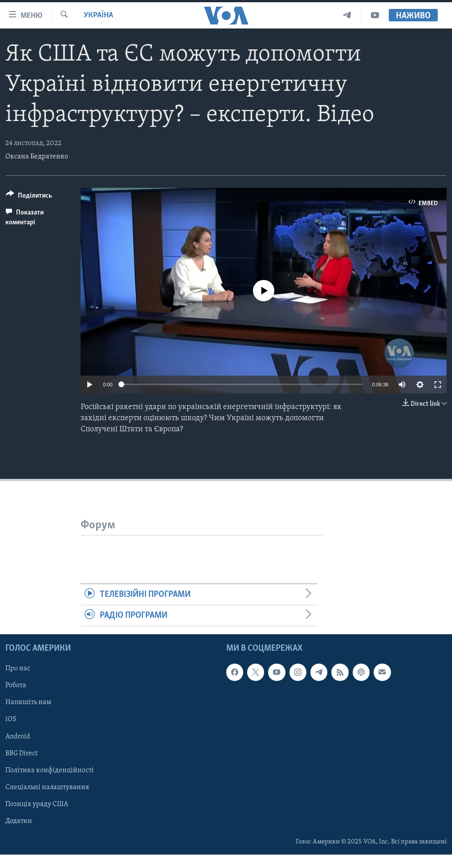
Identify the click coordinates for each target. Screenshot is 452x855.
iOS (10, 719)
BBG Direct (21, 753)
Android (17, 736)
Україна (98, 15)
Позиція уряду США (36, 804)
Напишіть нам (28, 702)
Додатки (18, 821)
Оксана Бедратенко (36, 156)
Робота (15, 685)
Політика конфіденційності (49, 770)
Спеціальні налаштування (47, 787)
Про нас (17, 669)
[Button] (29, 197)
